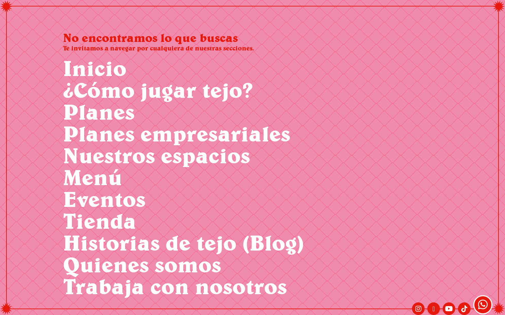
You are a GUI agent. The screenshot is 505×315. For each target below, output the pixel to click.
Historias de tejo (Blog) (183, 242)
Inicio (94, 68)
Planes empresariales (176, 133)
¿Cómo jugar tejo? (158, 89)
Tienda (99, 220)
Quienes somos (142, 264)
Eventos (104, 198)
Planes (99, 111)
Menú (92, 177)
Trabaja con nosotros (175, 286)
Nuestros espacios (156, 155)
